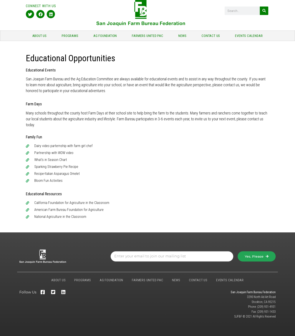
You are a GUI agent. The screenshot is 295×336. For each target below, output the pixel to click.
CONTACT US (212, 36)
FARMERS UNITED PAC (148, 36)
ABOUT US (40, 36)
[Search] (264, 11)
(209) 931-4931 (266, 306)
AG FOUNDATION (106, 36)
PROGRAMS (71, 36)
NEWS (183, 36)
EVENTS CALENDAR (249, 36)
